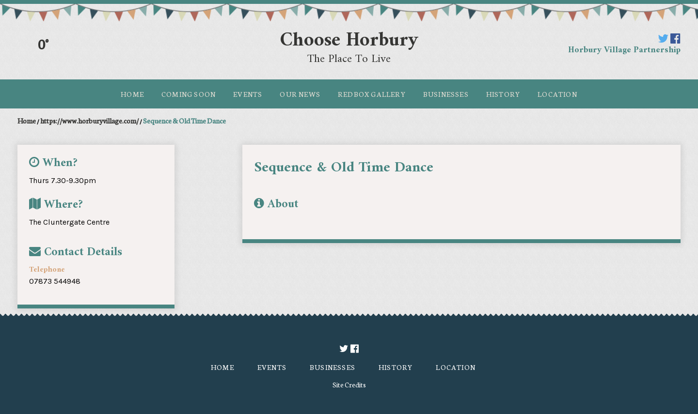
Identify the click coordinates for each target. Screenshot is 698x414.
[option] (455, 185)
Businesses (446, 94)
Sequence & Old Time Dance (184, 120)
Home (132, 94)
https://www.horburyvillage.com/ (89, 120)
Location (557, 94)
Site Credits (349, 384)
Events (247, 94)
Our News (300, 94)
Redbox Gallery (372, 94)
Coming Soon (188, 94)
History (503, 94)
